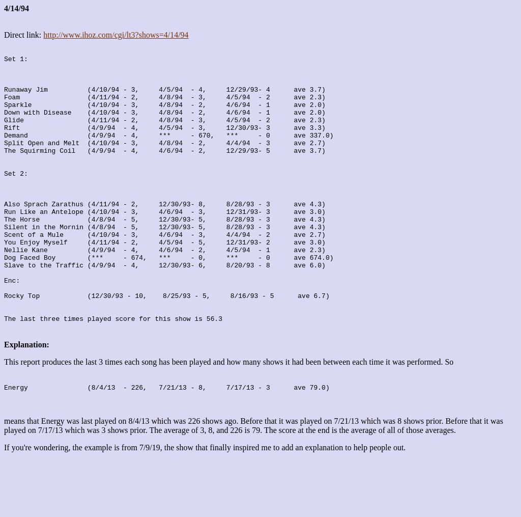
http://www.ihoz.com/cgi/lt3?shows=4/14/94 (115, 35)
